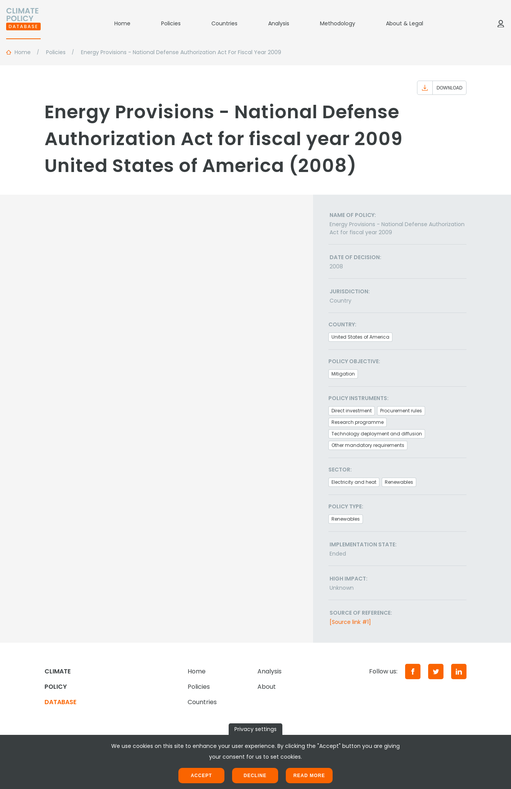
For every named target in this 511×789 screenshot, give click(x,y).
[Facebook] (412, 671)
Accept (201, 775)
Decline (255, 775)
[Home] (23, 23)
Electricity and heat (353, 482)
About (266, 686)
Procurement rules (401, 410)
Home (122, 23)
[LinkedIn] (458, 671)
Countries (224, 23)
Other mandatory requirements (367, 445)
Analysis (278, 23)
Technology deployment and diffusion (376, 433)
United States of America (360, 337)
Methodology (337, 23)
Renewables (399, 482)
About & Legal (404, 23)
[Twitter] (435, 671)
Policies (171, 23)
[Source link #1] (350, 622)
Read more (309, 775)
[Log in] (500, 23)
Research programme (357, 422)
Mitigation (343, 374)
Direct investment (351, 410)
